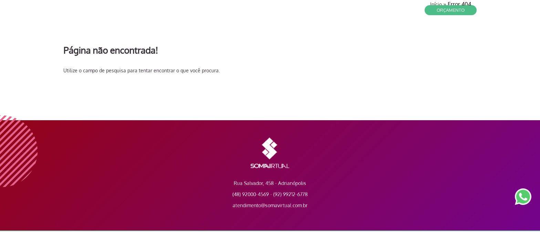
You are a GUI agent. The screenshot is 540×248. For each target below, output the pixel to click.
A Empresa (427, 31)
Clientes (366, 31)
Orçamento (451, 10)
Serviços (395, 31)
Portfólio (461, 31)
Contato (337, 31)
